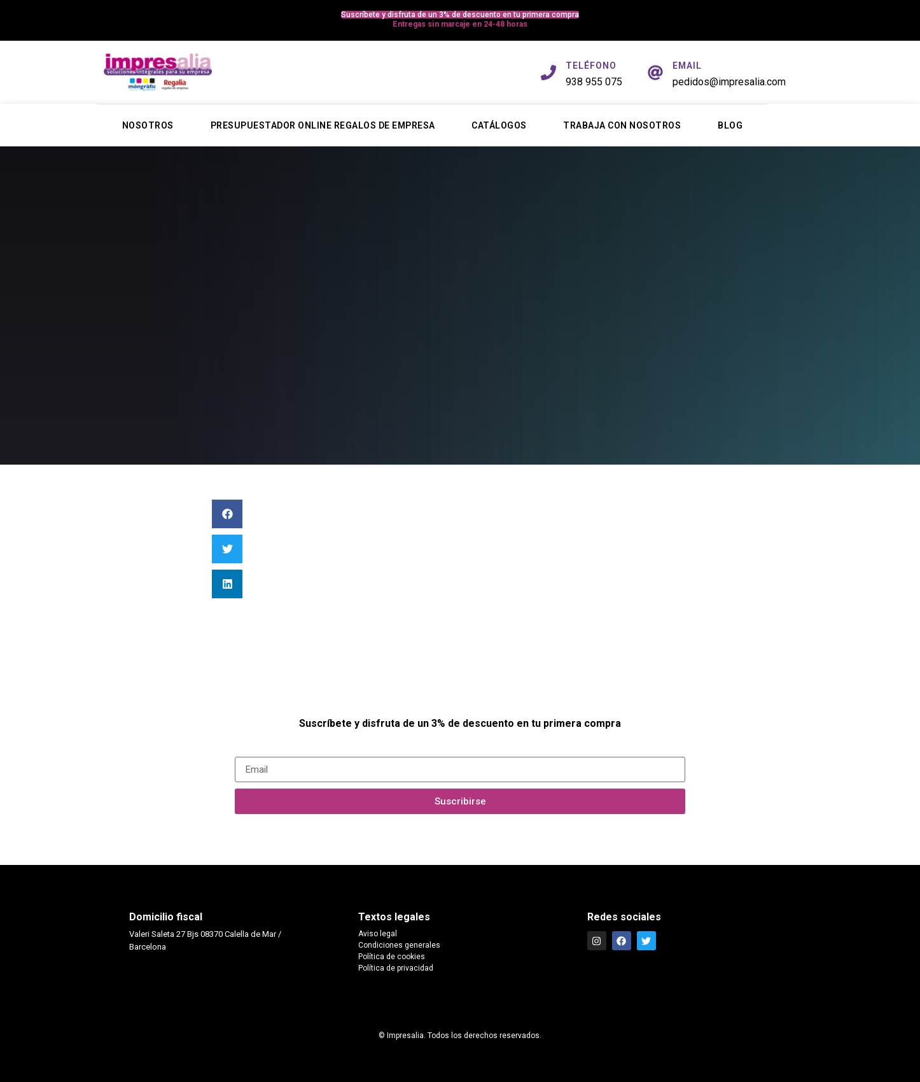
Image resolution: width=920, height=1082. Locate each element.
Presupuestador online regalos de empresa (323, 125)
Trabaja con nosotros (622, 125)
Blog (730, 125)
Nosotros (148, 125)
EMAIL (687, 65)
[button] (227, 514)
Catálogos (499, 125)
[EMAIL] (655, 72)
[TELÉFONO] (548, 72)
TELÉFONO (591, 65)
